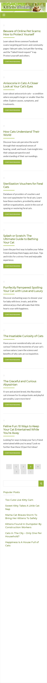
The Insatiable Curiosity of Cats (23, 336)
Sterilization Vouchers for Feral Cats (23, 185)
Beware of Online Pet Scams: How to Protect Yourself (22, 32)
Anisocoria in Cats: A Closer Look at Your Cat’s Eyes (20, 84)
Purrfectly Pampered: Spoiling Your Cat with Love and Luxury (23, 289)
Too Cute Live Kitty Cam (19, 500)
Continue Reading (12, 62)
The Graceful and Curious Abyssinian (19, 383)
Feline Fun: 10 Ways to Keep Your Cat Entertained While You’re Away (21, 430)
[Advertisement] (23, 646)
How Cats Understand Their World (21, 133)
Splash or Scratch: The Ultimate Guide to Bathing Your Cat (20, 239)
